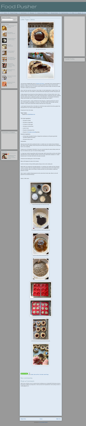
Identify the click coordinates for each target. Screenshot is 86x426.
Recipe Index (54, 13)
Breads (32, 13)
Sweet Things (13, 13)
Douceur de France (40, 83)
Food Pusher (19, 6)
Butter (32, 374)
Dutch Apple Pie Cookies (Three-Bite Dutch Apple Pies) (11, 58)
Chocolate (41, 374)
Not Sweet (24, 13)
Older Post (58, 419)
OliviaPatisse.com (31, 114)
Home (5, 13)
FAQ (73, 13)
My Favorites (64, 13)
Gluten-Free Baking (42, 13)
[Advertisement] (9, 109)
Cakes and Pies (36, 374)
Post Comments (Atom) (43, 422)
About (79, 13)
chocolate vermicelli (32, 132)
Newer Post (23, 419)
